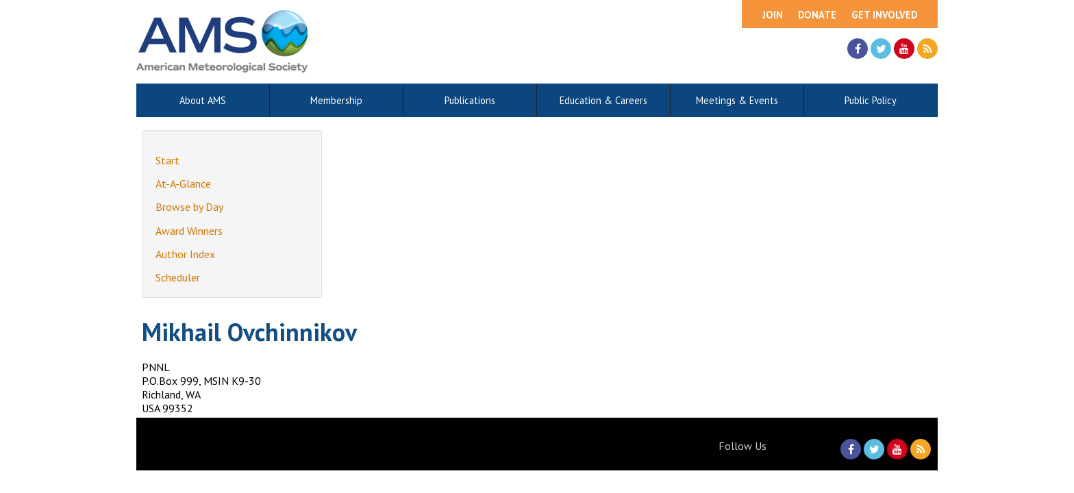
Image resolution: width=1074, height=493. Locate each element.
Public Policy (871, 100)
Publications (470, 100)
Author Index (185, 254)
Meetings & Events (737, 100)
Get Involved (884, 14)
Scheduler (177, 277)
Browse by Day (189, 207)
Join (772, 14)
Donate (817, 14)
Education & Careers (603, 100)
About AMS (202, 100)
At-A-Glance (183, 183)
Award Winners (189, 231)
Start (167, 160)
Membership (336, 100)
